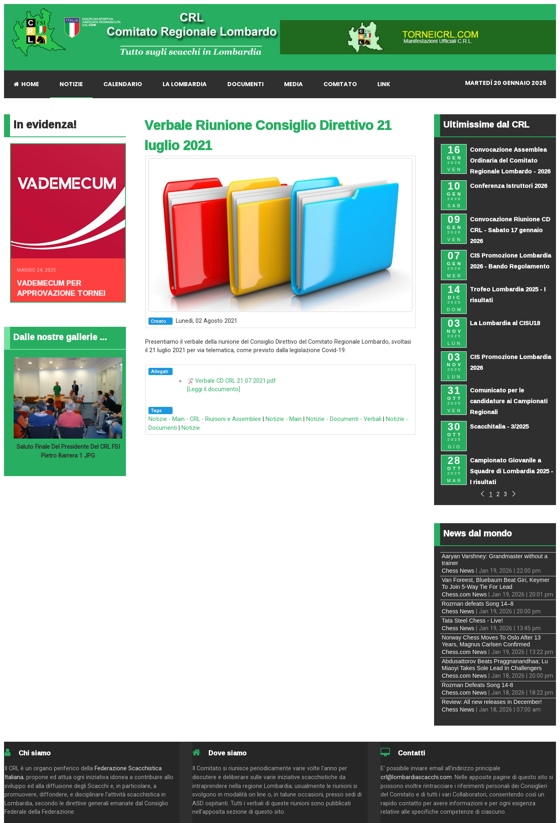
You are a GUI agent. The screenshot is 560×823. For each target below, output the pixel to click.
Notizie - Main (284, 419)
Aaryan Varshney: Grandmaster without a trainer (495, 559)
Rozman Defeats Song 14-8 (477, 685)
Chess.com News (464, 594)
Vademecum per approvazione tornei (61, 288)
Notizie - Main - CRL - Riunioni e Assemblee (204, 419)
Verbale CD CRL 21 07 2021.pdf (235, 380)
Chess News (458, 570)
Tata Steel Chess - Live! (472, 620)
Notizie (190, 428)
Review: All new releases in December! (492, 702)
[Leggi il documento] (213, 389)
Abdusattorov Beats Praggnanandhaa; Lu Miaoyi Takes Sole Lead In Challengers (495, 664)
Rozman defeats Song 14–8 (477, 603)
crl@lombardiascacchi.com (416, 777)
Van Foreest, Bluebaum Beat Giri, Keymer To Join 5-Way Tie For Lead (496, 583)
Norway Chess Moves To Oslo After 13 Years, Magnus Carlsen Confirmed (491, 641)
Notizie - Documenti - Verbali (343, 419)
